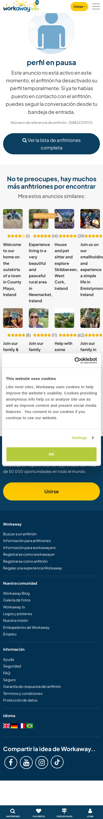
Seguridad (12, 666)
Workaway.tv (14, 607)
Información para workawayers (29, 547)
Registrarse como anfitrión (25, 561)
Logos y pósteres (17, 613)
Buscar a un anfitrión (20, 533)
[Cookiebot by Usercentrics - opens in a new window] (74, 360)
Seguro (9, 679)
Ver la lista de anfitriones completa (51, 143)
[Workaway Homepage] (21, 5)
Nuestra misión (15, 620)
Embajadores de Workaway (26, 627)
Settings (79, 437)
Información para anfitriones (27, 540)
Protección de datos (20, 700)
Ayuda (8, 659)
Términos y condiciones (22, 693)
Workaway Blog (16, 593)
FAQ (6, 673)
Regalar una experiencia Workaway (32, 568)
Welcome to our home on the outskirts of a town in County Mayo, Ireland (12, 269)
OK (52, 454)
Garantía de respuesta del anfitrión (32, 686)
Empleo (9, 634)
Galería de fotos (16, 600)
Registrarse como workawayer (29, 554)
